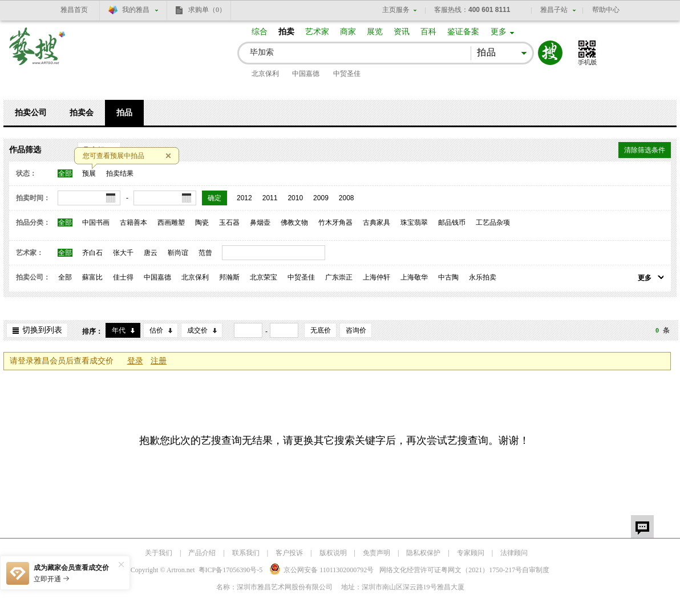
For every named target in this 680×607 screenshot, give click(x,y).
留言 (642, 526)
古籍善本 (133, 222)
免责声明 (376, 553)
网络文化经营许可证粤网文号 (450, 570)
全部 (65, 173)
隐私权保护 (423, 553)
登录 (135, 361)
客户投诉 (289, 553)
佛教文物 (294, 222)
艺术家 (317, 31)
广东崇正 (339, 277)
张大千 (123, 253)
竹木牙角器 (335, 222)
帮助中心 (606, 10)
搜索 (550, 53)
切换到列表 (42, 330)
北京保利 (265, 74)
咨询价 (356, 330)
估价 (156, 330)
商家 (348, 31)
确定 (214, 198)
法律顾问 (514, 553)
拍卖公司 (31, 112)
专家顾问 (470, 553)
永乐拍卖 (482, 277)
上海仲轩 (376, 277)
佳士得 (123, 277)
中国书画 (96, 222)
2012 (244, 198)
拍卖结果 (119, 173)
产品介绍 (202, 553)
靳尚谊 (178, 253)
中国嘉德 (305, 74)
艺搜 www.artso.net (37, 53)
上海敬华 (414, 277)
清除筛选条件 (644, 150)
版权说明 (333, 553)
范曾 (205, 253)
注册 (159, 361)
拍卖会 (82, 112)
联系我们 (246, 553)
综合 (260, 31)
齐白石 (92, 253)
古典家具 (376, 222)
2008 (346, 198)
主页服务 (396, 10)
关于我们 (158, 553)
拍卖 (286, 31)
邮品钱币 (452, 222)
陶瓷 (202, 222)
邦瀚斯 (229, 277)
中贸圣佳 (347, 74)
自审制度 (535, 570)
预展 (89, 173)
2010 (295, 198)
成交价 (197, 330)
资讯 (402, 31)
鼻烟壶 (260, 222)
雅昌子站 (554, 10)
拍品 (124, 112)
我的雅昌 (135, 10)
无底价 (320, 330)
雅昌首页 (74, 10)
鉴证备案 (463, 31)
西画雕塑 (171, 222)
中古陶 (448, 277)
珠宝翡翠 (414, 222)
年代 (119, 330)
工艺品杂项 (493, 222)
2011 (270, 198)
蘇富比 (92, 277)
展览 (375, 31)
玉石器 (229, 222)
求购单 (207, 10)
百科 (428, 31)
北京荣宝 (263, 277)
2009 (321, 198)
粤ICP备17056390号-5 (231, 570)
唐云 (150, 253)
